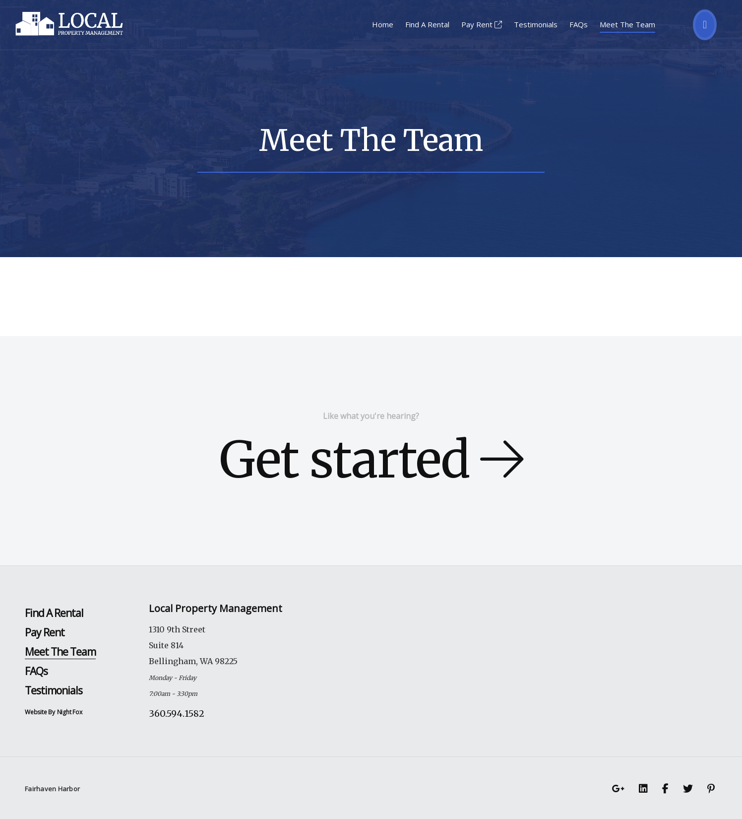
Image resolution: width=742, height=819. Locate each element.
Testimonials (535, 24)
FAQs (578, 24)
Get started (371, 460)
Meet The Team (627, 24)
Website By (40, 712)
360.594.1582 (176, 713)
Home (382, 24)
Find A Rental (427, 24)
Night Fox (69, 712)
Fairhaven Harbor (52, 788)
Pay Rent (481, 24)
